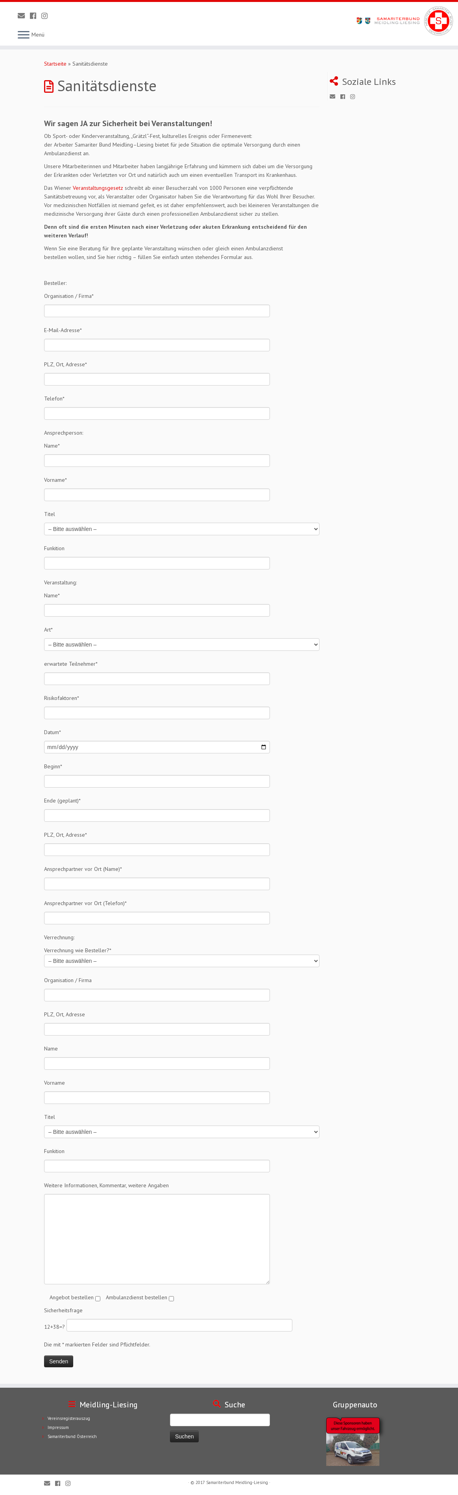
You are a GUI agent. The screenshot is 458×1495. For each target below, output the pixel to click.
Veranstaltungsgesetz (98, 187)
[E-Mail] (24, 15)
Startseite (55, 63)
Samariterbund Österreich (72, 1436)
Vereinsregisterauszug (69, 1418)
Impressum (58, 1427)
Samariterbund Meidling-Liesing (237, 1482)
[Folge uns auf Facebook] (35, 15)
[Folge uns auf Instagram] (47, 15)
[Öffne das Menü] (24, 35)
